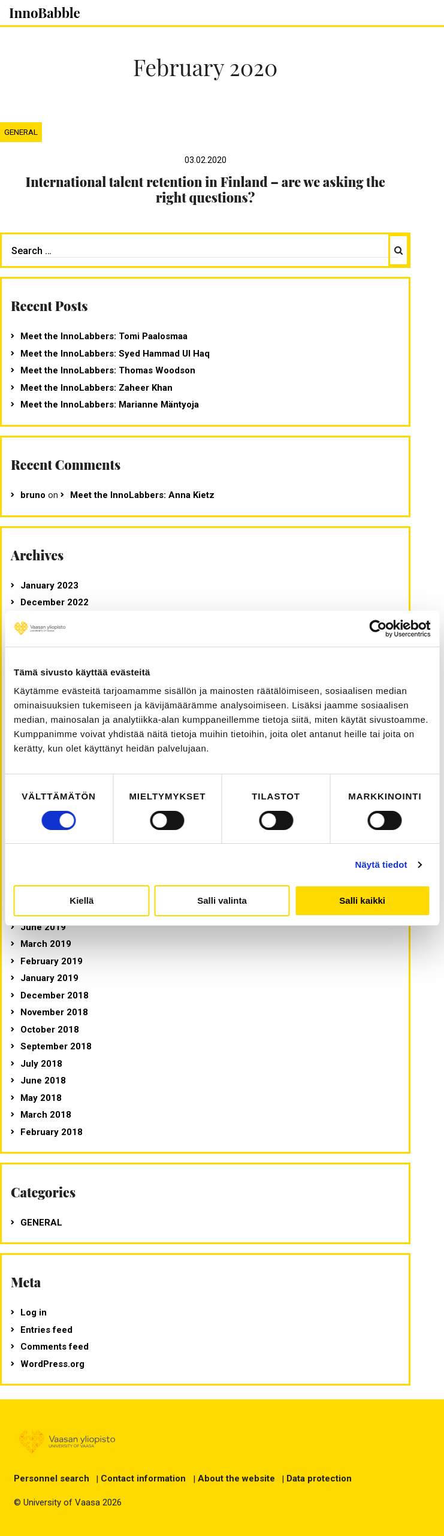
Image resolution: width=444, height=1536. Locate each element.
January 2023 (49, 585)
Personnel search (51, 1478)
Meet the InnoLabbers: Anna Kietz (142, 495)
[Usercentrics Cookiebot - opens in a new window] (377, 629)
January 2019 (49, 978)
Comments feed (54, 1346)
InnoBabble (44, 13)
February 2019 (51, 961)
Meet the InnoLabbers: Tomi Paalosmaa (104, 336)
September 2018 (56, 1046)
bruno (33, 495)
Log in (33, 1312)
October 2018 (49, 1029)
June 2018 (43, 1080)
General (21, 132)
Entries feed (46, 1329)
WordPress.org (52, 1364)
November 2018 (54, 1012)
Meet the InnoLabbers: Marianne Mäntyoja (109, 404)
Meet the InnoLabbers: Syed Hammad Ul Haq (115, 353)
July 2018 (41, 1063)
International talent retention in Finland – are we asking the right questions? (205, 189)
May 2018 (41, 1098)
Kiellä (81, 900)
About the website (236, 1478)
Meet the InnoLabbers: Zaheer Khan (96, 387)
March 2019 (45, 944)
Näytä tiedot (381, 864)
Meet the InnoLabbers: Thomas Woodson (107, 370)
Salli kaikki (362, 900)
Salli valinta (222, 900)
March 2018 (45, 1114)
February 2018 (51, 1132)
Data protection (319, 1478)
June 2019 (43, 927)
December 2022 (54, 602)
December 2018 (54, 995)
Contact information (143, 1478)
